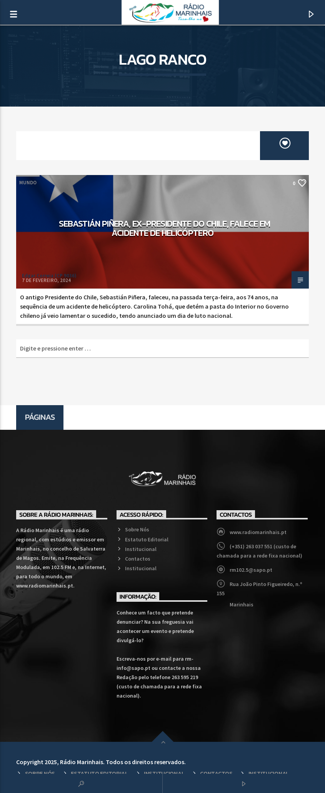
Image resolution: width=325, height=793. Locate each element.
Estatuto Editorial (146, 539)
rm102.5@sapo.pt (251, 569)
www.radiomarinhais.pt (258, 532)
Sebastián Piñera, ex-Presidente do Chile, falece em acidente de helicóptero (164, 228)
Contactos (137, 558)
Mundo (28, 182)
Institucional (141, 549)
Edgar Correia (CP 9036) (49, 275)
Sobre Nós (137, 529)
